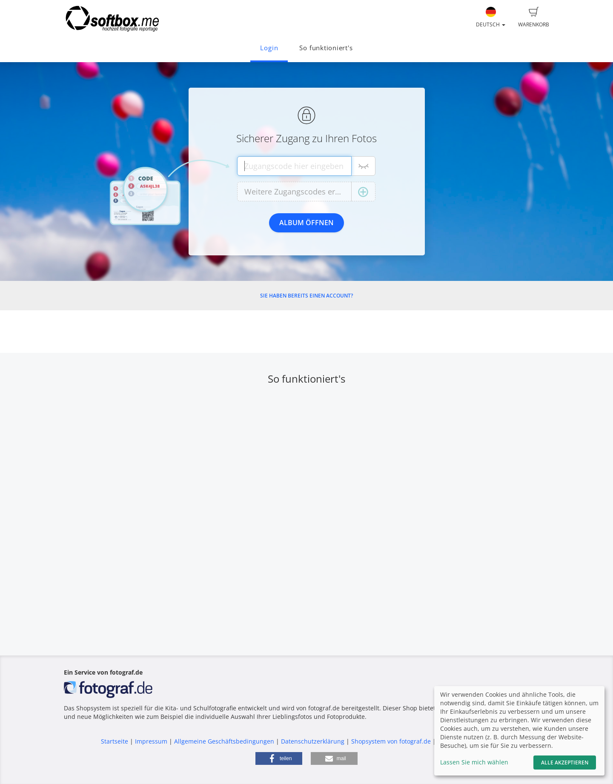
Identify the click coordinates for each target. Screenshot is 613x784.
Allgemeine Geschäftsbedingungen (224, 741)
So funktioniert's (325, 47)
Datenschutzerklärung (312, 741)
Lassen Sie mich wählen (474, 762)
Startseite (114, 741)
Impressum (151, 741)
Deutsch (490, 17)
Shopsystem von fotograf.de (391, 741)
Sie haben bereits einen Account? (306, 295)
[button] (278, 758)
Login (269, 47)
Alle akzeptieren (564, 762)
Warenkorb (533, 17)
